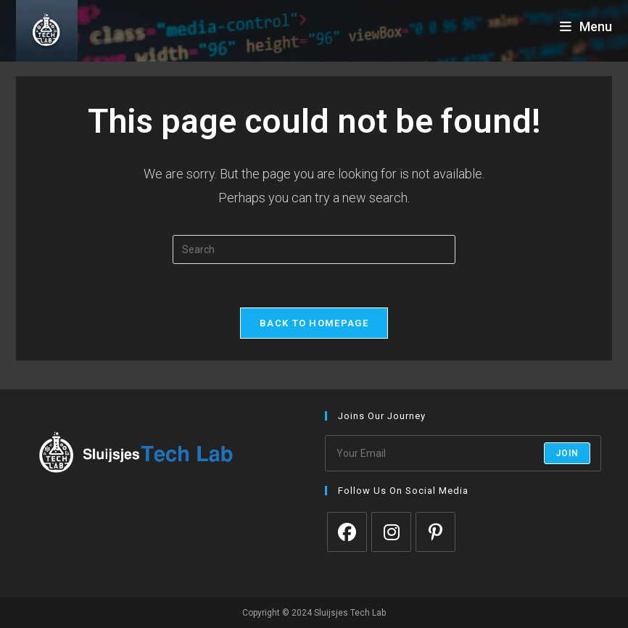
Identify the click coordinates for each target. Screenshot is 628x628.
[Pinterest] (435, 532)
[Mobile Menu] (586, 26)
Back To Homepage (314, 323)
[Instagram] (391, 532)
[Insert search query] (314, 249)
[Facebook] (347, 532)
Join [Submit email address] (567, 453)
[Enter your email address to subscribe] (463, 453)
